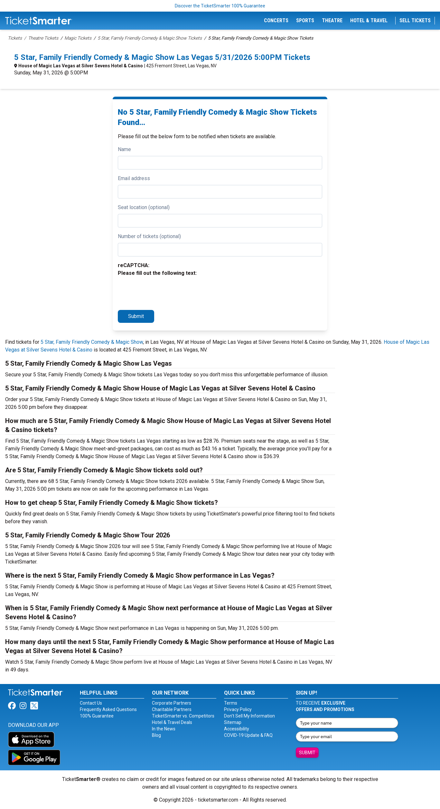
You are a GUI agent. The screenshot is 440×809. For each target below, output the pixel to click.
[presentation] (167, 292)
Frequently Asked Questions (108, 709)
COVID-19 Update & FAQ (248, 735)
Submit (136, 316)
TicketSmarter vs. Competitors (183, 715)
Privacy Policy (238, 709)
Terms (230, 703)
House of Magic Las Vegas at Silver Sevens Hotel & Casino (80, 65)
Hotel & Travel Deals (172, 722)
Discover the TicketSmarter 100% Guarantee (220, 5)
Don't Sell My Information (249, 715)
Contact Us (91, 703)
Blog (156, 735)
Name (124, 149)
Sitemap (232, 722)
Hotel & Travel (369, 20)
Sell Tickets (415, 20)
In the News (163, 728)
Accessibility (236, 728)
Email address (134, 178)
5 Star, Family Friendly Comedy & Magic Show (92, 342)
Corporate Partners (171, 703)
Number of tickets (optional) (149, 236)
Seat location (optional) (144, 207)
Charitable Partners (172, 709)
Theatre (332, 20)
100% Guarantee (97, 715)
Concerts (276, 20)
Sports (305, 20)
